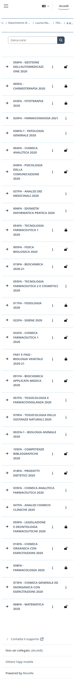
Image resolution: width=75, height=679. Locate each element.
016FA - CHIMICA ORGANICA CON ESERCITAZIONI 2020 (28, 548)
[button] (45, 6)
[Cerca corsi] (33, 40)
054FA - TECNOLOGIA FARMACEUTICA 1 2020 (28, 229)
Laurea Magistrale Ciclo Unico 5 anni (43, 23)
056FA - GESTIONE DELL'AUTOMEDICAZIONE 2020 (28, 66)
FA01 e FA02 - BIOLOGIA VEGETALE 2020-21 (28, 358)
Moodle (28, 673)
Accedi (64, 6)
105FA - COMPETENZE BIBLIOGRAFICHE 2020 (28, 453)
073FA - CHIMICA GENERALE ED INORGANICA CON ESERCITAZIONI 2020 (35, 587)
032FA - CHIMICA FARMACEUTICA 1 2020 (26, 337)
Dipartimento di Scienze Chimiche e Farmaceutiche (19, 23)
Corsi (3, 23)
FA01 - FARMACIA (59, 23)
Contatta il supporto (25, 639)
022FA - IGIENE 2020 (27, 320)
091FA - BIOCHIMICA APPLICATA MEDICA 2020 (28, 380)
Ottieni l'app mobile (19, 662)
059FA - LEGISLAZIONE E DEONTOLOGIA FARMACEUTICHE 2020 (29, 526)
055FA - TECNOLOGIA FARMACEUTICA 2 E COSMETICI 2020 (35, 285)
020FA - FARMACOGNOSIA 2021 (35, 118)
